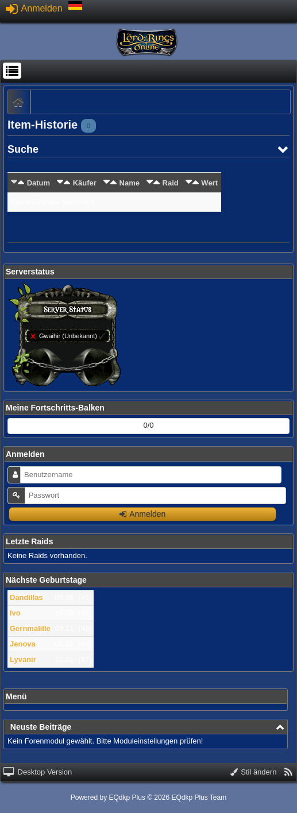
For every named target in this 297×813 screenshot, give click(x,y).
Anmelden (34, 8)
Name (129, 183)
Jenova (23, 644)
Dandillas (26, 597)
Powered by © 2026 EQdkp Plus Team (148, 797)
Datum (38, 183)
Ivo (15, 613)
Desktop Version (37, 772)
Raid (171, 183)
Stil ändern (253, 772)
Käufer (85, 183)
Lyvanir (23, 659)
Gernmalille (30, 628)
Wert (209, 183)
